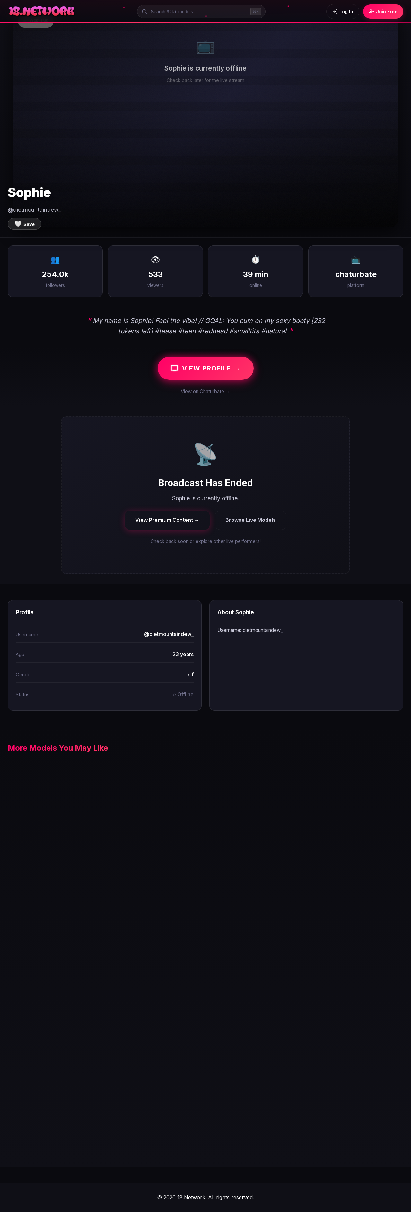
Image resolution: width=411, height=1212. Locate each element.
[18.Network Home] (42, 11)
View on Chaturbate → (205, 391)
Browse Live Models (250, 520)
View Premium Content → (167, 520)
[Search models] (201, 11)
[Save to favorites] (24, 224)
